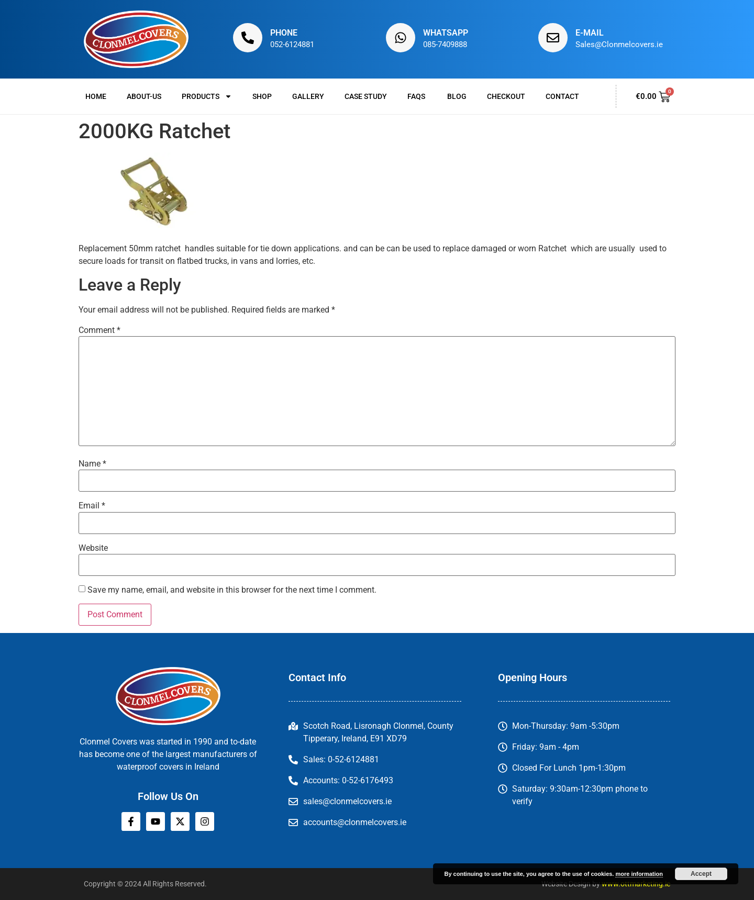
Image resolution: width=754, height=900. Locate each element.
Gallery (308, 96)
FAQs (417, 96)
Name (92, 464)
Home (95, 96)
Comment (99, 330)
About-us (144, 96)
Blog (457, 96)
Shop (262, 96)
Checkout (506, 96)
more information (638, 874)
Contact (562, 96)
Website (93, 548)
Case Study (366, 96)
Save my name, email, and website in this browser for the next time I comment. (231, 590)
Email (92, 506)
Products (207, 96)
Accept (701, 873)
